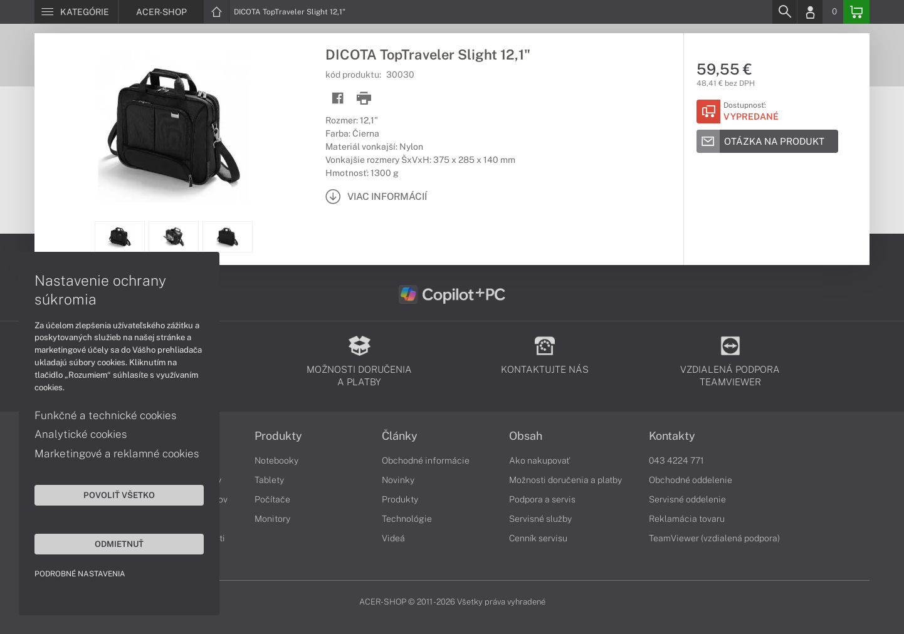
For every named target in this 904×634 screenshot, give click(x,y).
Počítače (272, 499)
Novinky (398, 480)
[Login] (810, 12)
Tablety (269, 480)
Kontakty (672, 436)
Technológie (407, 519)
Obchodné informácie (426, 460)
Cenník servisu (538, 538)
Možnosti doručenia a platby (565, 480)
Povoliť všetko (119, 495)
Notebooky (276, 460)
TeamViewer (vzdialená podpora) (714, 538)
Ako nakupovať (539, 460)
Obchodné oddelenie (690, 480)
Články (400, 436)
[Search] (784, 12)
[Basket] (856, 12)
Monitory (272, 519)
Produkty (278, 436)
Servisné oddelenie (687, 499)
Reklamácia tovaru (687, 519)
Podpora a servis (542, 499)
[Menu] (76, 12)
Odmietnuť (119, 544)
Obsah (525, 436)
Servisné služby (540, 519)
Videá (393, 538)
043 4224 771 (676, 460)
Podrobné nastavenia (79, 573)
